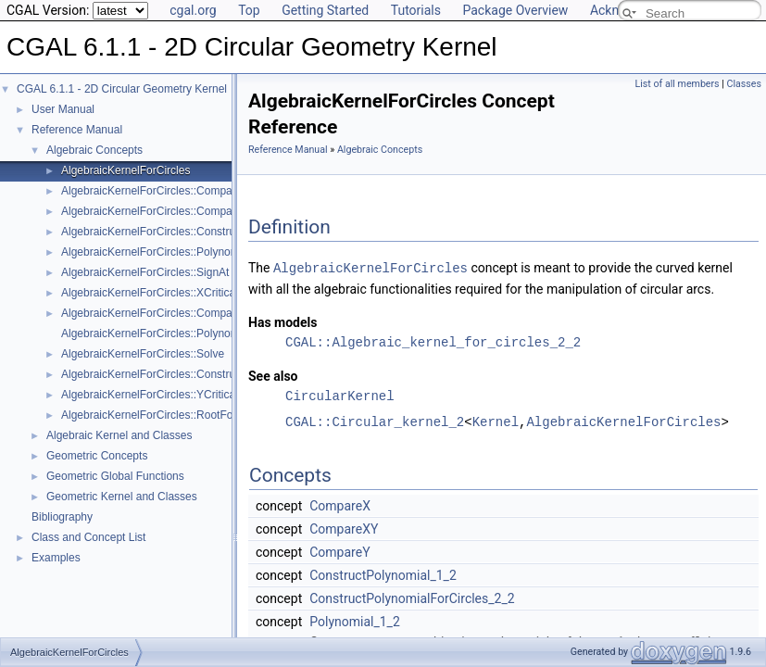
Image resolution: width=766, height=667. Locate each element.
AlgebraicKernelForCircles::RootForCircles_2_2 (178, 415)
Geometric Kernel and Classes (121, 496)
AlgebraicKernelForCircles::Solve (142, 353)
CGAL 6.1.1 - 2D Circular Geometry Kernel (122, 88)
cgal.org (193, 10)
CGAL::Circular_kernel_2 (374, 421)
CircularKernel (340, 395)
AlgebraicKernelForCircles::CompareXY (159, 313)
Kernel (495, 421)
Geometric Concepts (96, 455)
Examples (56, 557)
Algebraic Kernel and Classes (119, 435)
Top (249, 10)
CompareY (339, 551)
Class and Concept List (88, 537)
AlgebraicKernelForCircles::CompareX (155, 190)
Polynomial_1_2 (354, 620)
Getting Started (325, 10)
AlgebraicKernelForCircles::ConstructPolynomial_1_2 (192, 374)
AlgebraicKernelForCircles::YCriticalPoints (165, 394)
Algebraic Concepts (94, 150)
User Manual (62, 109)
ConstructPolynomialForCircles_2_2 (411, 597)
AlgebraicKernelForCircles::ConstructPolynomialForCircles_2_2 (217, 231)
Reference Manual (76, 129)
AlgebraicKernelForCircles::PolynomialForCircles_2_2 (193, 251)
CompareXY (343, 528)
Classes (744, 84)
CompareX (339, 504)
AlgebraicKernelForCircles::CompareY (155, 211)
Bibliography (62, 516)
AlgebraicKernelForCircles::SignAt (145, 272)
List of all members (677, 84)
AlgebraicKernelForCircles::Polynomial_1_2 (168, 333)
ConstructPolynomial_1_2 (383, 574)
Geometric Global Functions (115, 476)
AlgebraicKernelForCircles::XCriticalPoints (165, 292)
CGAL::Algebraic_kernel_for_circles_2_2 (433, 341)
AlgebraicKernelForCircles (125, 170)
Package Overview (515, 10)
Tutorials (416, 10)
